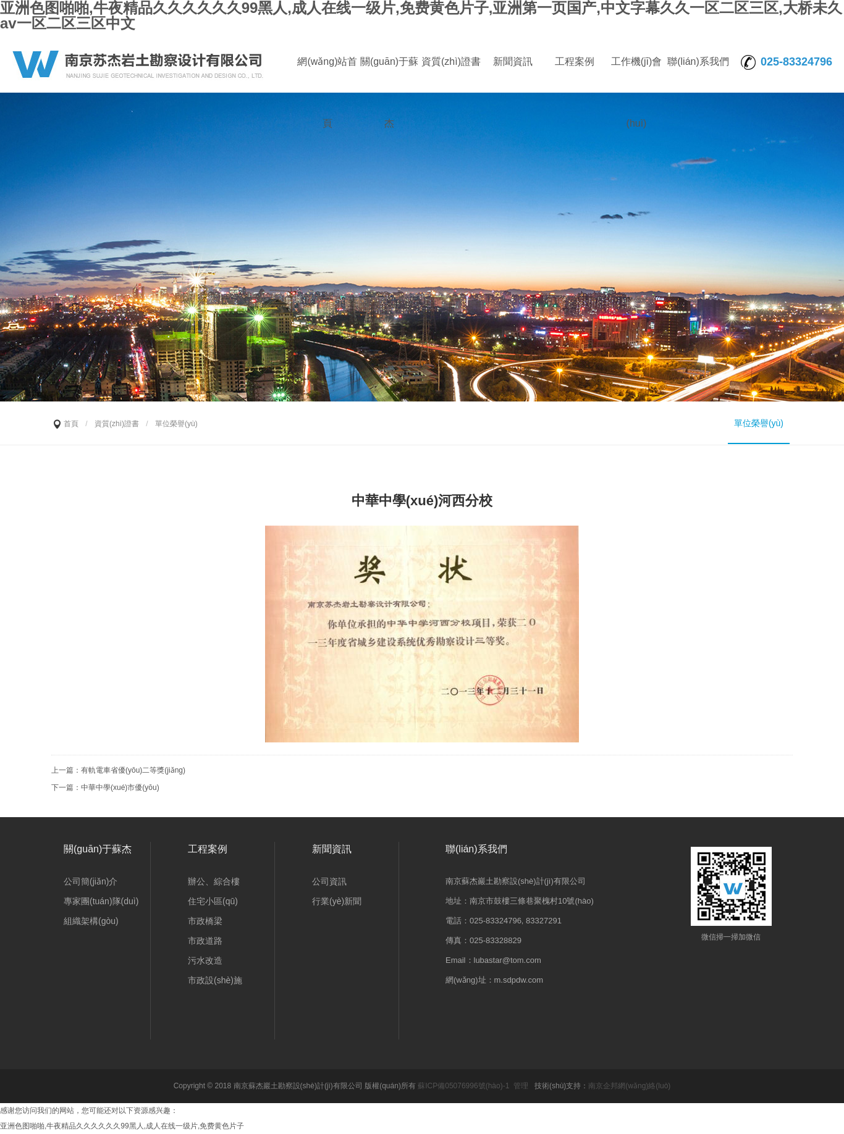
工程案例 (574, 61)
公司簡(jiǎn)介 (90, 881)
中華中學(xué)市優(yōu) (120, 787)
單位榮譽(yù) (758, 423)
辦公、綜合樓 (214, 881)
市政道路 (205, 941)
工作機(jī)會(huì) (636, 74)
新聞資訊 (513, 61)
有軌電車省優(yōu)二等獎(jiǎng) (133, 770)
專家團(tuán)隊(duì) (101, 901)
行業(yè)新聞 (336, 901)
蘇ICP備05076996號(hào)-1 (463, 1086)
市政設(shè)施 (215, 980)
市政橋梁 (205, 921)
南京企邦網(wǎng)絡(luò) (629, 1086)
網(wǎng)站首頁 (327, 74)
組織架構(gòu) (91, 921)
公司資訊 (329, 881)
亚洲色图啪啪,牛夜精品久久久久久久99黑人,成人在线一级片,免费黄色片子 (122, 1126)
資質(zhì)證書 (451, 61)
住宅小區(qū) (213, 901)
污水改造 (205, 960)
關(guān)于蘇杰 (389, 74)
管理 (520, 1086)
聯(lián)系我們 (698, 61)
